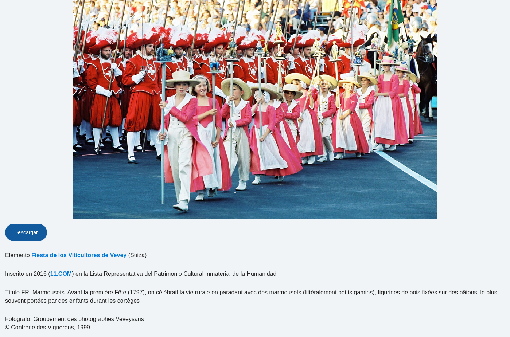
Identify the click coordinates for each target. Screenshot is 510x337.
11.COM (61, 274)
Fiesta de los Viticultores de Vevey (78, 255)
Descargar (26, 232)
